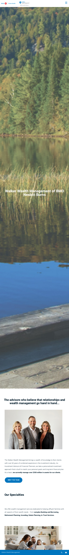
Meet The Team (13, 480)
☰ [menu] (66, 3)
